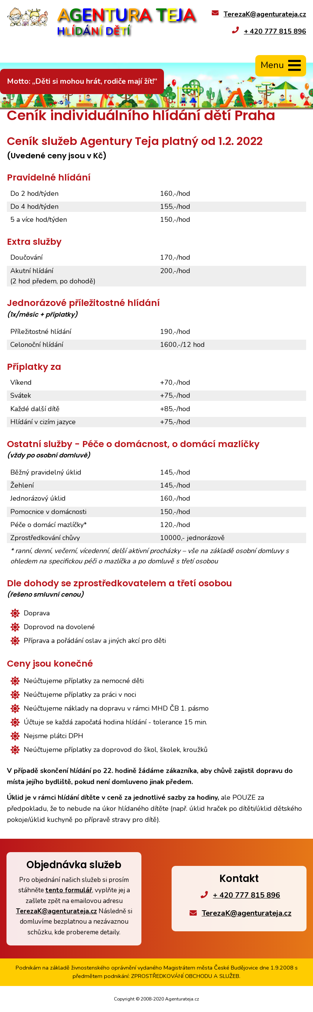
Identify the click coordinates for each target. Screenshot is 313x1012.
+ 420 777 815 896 (275, 31)
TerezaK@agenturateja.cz (265, 14)
